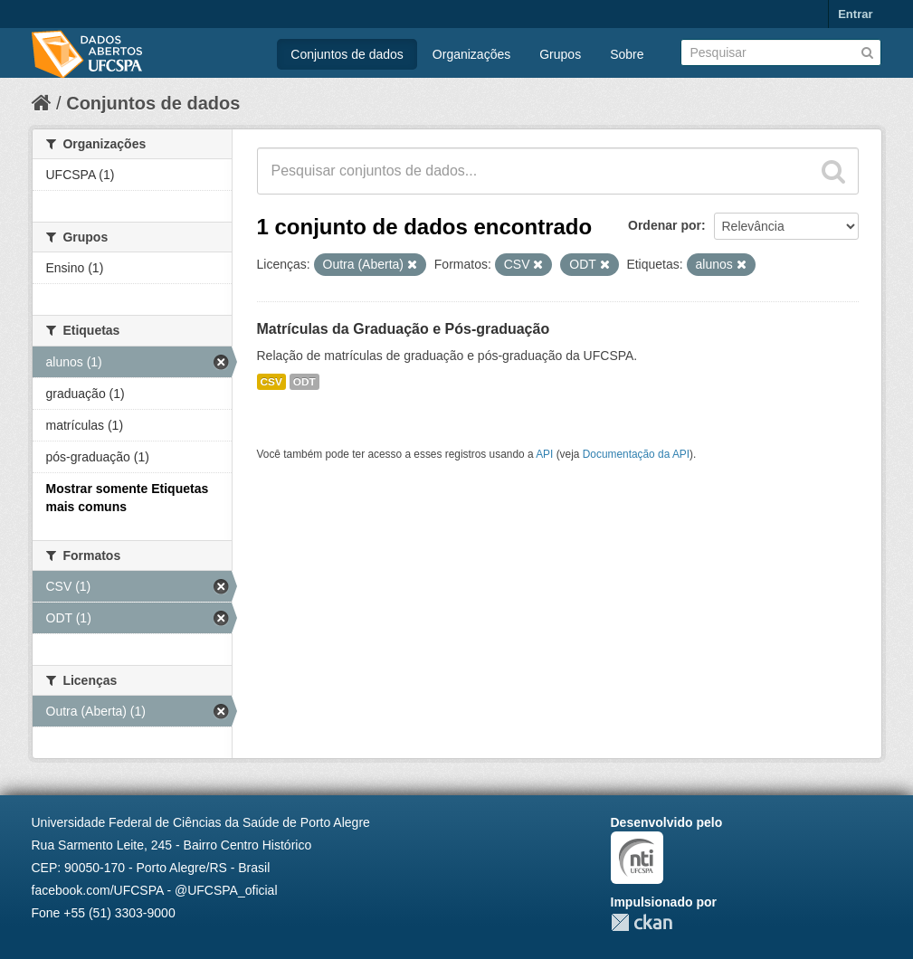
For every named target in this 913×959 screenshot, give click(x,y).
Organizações (471, 54)
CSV (271, 381)
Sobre (626, 54)
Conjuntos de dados (347, 54)
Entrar (855, 14)
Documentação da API (636, 454)
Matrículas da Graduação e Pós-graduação (403, 329)
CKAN (641, 922)
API (544, 454)
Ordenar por (664, 225)
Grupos (560, 54)
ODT (304, 381)
